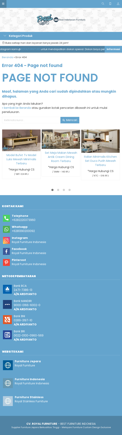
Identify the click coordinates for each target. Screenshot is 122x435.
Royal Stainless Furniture (31, 401)
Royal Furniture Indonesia (29, 242)
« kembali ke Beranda (16, 108)
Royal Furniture (25, 365)
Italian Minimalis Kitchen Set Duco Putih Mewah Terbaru (100, 161)
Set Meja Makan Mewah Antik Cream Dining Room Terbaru (61, 157)
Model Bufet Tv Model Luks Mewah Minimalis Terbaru (21, 159)
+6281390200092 (23, 231)
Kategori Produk (18, 36)
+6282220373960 (23, 220)
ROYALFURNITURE (32, 49)
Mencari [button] (70, 120)
